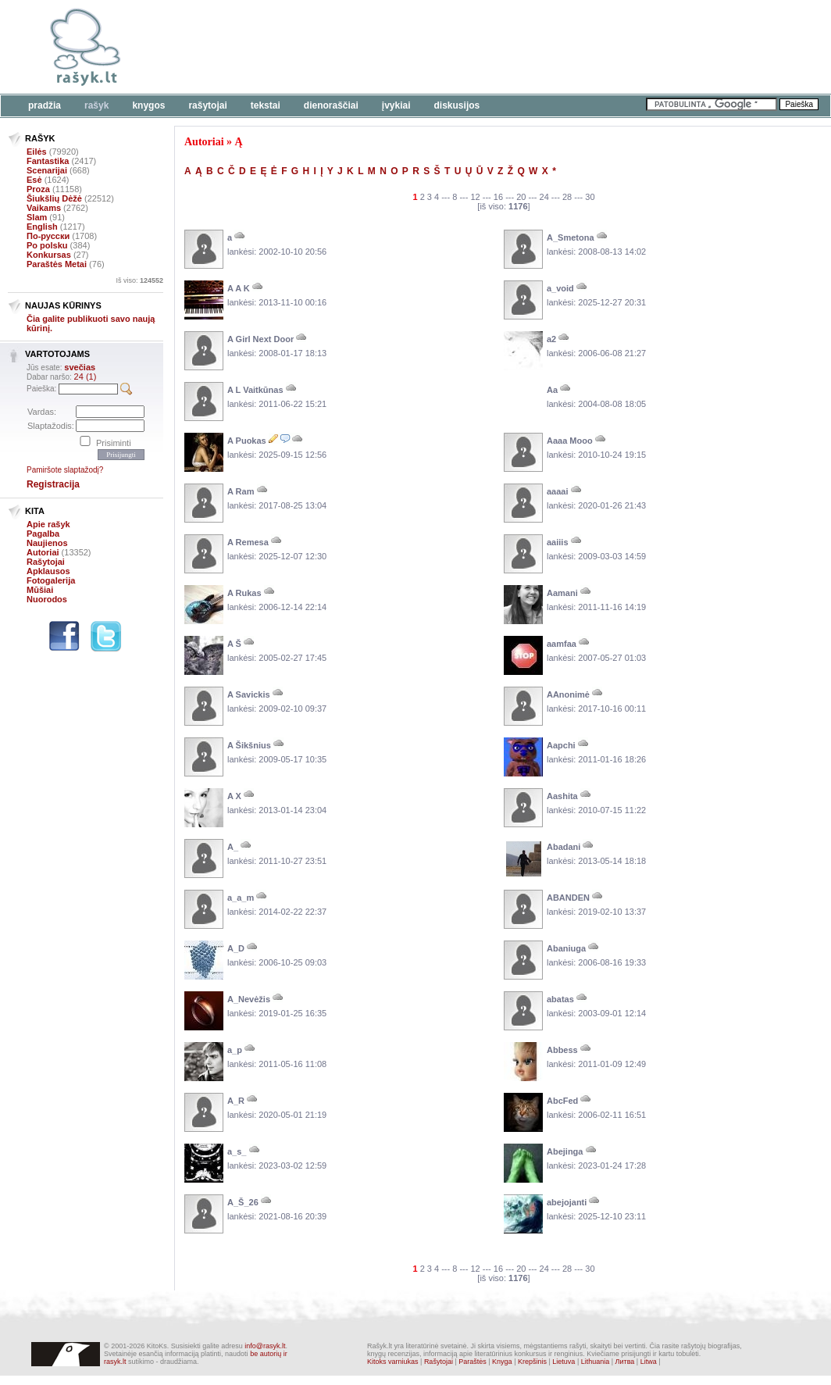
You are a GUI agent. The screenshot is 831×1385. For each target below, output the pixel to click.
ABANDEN (568, 897)
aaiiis (558, 542)
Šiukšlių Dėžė (54, 198)
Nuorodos (47, 599)
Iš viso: (139, 280)
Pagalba (43, 533)
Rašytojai (207, 105)
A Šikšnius (249, 745)
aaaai (558, 491)
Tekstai (265, 105)
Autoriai (43, 552)
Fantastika (48, 161)
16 (498, 197)
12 (475, 197)
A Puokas (246, 440)
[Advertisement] (480, 47)
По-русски (48, 236)
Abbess (562, 1050)
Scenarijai (47, 170)
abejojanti (567, 1202)
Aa (552, 389)
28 (567, 197)
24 (544, 197)
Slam (37, 217)
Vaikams (44, 207)
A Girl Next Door (260, 339)
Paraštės (472, 1361)
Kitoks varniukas (393, 1361)
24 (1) (85, 376)
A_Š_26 (243, 1202)
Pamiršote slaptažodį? (65, 470)
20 (521, 197)
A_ (232, 846)
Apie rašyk (48, 524)
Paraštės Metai (57, 264)
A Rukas (244, 593)
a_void (560, 288)
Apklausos (48, 571)
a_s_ (236, 1151)
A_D (235, 948)
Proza (38, 189)
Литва (625, 1361)
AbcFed (562, 1100)
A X (234, 796)
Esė (34, 179)
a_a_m (240, 897)
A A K (238, 288)
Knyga (502, 1361)
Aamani (562, 593)
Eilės (37, 151)
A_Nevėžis (248, 999)
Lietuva (563, 1361)
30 (589, 197)
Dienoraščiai (331, 105)
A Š (234, 643)
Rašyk (96, 105)
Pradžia (44, 105)
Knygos (148, 105)
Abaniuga (566, 948)
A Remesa (248, 542)
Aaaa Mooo (570, 440)
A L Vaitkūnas (255, 389)
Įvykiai (396, 105)
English (42, 226)
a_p (234, 1050)
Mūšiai (40, 589)
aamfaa (561, 643)
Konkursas (49, 254)
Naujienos (47, 543)
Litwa (648, 1361)
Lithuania (595, 1361)
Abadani (563, 846)
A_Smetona (570, 237)
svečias (79, 367)
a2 (551, 339)
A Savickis (248, 694)
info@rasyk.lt (264, 1346)
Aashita (562, 796)
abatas (560, 999)
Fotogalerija (51, 580)
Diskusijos (457, 105)
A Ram (240, 491)
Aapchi (561, 745)
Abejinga (565, 1151)
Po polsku (47, 245)
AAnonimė (568, 694)
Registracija (53, 484)
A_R (235, 1100)
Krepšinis (532, 1361)
